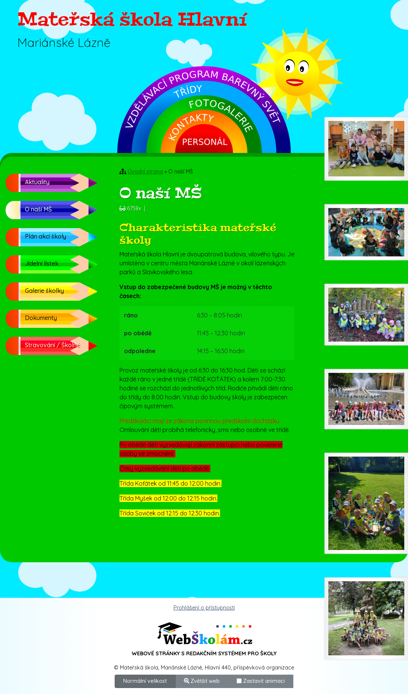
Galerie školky (44, 290)
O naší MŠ (38, 209)
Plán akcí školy (45, 236)
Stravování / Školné (52, 345)
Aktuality (37, 182)
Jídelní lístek (41, 263)
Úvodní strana (145, 171)
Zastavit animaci (261, 680)
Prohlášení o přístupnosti (204, 607)
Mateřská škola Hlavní (132, 19)
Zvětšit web (202, 680)
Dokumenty (41, 318)
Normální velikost (145, 680)
